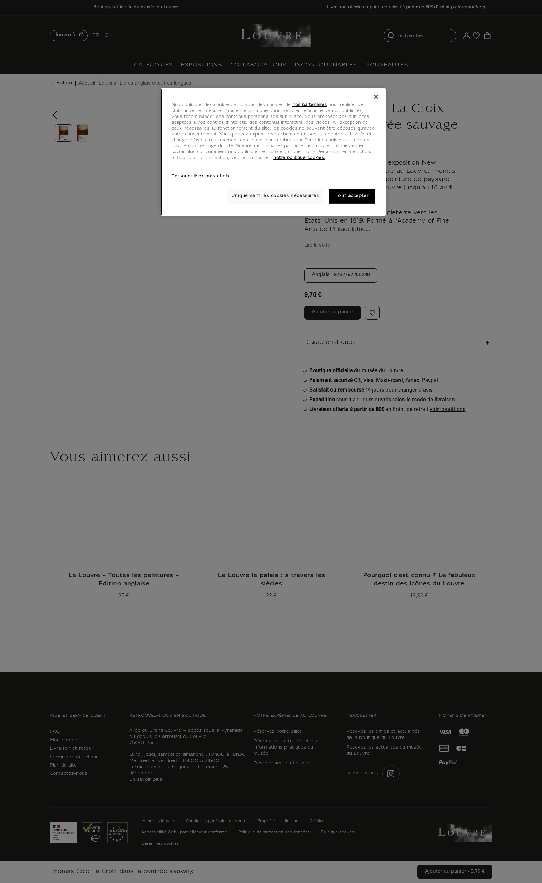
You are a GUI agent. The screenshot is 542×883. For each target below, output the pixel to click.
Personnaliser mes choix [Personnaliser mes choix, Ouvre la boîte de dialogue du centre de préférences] (200, 176)
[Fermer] (376, 96)
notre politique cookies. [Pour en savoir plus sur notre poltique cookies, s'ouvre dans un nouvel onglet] (299, 158)
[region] (273, 152)
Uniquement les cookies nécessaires (275, 196)
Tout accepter (352, 196)
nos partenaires (309, 105)
